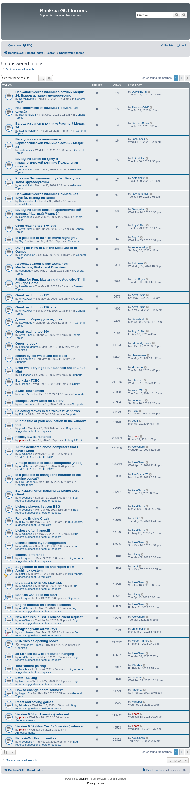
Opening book (26, 343)
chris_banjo (26, 632)
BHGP (23, 521)
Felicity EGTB (73, 440)
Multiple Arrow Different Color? (39, 401)
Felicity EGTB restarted (33, 437)
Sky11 (23, 241)
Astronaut (25, 270)
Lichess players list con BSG (37, 506)
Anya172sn (26, 298)
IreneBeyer (25, 286)
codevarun (25, 404)
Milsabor (24, 669)
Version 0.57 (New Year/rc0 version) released (49, 726)
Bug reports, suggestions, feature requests (48, 430)
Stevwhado (25, 322)
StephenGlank (27, 130)
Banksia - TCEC (27, 380)
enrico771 (25, 394)
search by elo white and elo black (41, 356)
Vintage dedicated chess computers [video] (49, 463)
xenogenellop (27, 254)
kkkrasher (25, 374)
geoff (22, 428)
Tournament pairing (30, 666)
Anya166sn (26, 334)
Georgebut (25, 216)
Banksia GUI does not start (36, 595)
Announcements (25, 720)
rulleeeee (24, 383)
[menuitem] (27, 45)
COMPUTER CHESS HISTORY (34, 456)
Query (76, 383)
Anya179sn (26, 228)
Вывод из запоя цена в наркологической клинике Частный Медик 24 (48, 211)
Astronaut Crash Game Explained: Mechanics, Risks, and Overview (41, 265)
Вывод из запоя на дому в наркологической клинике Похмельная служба (46, 162)
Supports (73, 241)
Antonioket (25, 169)
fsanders (24, 681)
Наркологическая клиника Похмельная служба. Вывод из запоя (46, 196)
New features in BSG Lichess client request (49, 617)
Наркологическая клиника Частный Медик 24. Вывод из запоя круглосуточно (49, 93)
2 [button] (182, 78)
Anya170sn (26, 310)
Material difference (29, 555)
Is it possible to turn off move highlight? (46, 238)
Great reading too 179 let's (35, 225)
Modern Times (33, 644)
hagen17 (24, 693)
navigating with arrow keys (36, 629)
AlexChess (25, 453)
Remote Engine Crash (32, 518)
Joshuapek (25, 150)
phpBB (82, 778)
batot (22, 573)
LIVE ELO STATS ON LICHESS (38, 582)
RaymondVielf (27, 114)
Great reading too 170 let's (35, 307)
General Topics (24, 204)
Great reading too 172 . (33, 295)
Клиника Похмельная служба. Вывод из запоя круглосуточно (47, 180)
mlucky (23, 558)
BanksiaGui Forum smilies (35, 738)
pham (22, 440)
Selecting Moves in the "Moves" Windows (47, 411)
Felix (22, 414)
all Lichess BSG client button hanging (44, 654)
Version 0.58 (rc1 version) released (42, 714)
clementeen (26, 359)
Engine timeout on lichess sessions (43, 605)
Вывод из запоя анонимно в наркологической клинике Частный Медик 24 (49, 143)
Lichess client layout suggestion (40, 543)
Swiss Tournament (29, 391)
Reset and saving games (34, 702)
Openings (21, 349)
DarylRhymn (26, 98)
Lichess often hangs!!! (32, 530)
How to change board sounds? (39, 690)
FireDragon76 (27, 481)
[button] (187, 78)
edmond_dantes (29, 346)
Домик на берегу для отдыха (38, 319)
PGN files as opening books (36, 641)
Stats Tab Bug (26, 678)
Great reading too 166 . (33, 331)
